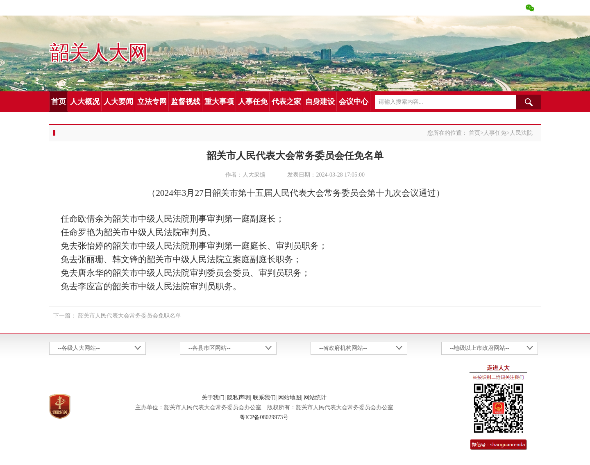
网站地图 (289, 398)
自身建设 (320, 102)
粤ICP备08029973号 (264, 417)
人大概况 (85, 102)
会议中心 (353, 102)
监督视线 (185, 102)
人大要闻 (118, 102)
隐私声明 (238, 398)
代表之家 (286, 102)
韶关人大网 (98, 53)
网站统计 (315, 398)
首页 (58, 102)
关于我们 (213, 398)
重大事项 (219, 102)
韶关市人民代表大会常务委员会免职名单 (129, 316)
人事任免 (253, 102)
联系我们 (264, 398)
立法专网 (152, 102)
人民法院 (521, 133)
